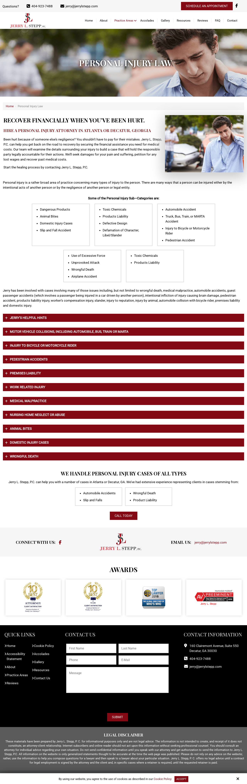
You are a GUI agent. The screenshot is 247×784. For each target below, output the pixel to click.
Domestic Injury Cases (29, 442)
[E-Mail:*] (143, 660)
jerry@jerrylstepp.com (79, 6)
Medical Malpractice (28, 401)
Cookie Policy (162, 779)
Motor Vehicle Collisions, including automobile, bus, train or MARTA (69, 332)
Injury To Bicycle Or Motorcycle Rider (43, 345)
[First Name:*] (91, 648)
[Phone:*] (91, 660)
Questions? (11, 6)
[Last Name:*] (143, 648)
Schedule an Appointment (207, 6)
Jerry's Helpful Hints (28, 318)
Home (10, 106)
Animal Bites (21, 429)
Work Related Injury (27, 387)
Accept (181, 779)
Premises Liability (25, 373)
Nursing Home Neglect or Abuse (37, 415)
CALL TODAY (124, 516)
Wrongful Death (24, 456)
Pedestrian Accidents (28, 359)
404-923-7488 (40, 6)
